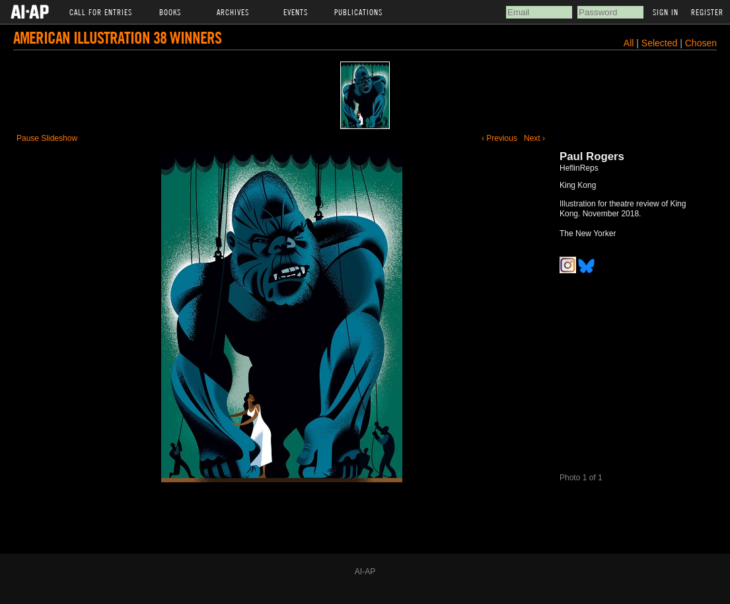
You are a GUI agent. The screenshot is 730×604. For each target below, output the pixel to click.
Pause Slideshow (47, 138)
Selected (660, 43)
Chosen (701, 43)
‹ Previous (499, 138)
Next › (534, 138)
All (629, 43)
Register (707, 12)
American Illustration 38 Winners (117, 37)
